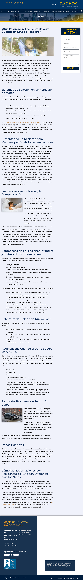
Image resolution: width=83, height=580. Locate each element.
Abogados (37, 11)
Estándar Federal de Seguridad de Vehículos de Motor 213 (23, 122)
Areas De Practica (26, 11)
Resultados (45, 11)
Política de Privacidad (19, 578)
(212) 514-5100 (68, 3)
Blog (67, 11)
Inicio (2, 11)
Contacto (74, 11)
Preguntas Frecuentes (57, 11)
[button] (81, 11)
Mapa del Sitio (9, 578)
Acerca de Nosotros (13, 11)
